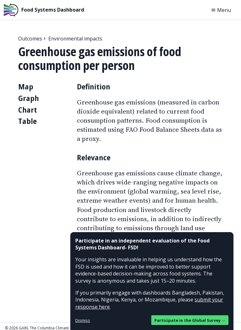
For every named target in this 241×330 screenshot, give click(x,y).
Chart (27, 109)
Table (27, 121)
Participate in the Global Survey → (190, 320)
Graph (28, 98)
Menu (221, 10)
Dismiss (82, 320)
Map (25, 86)
